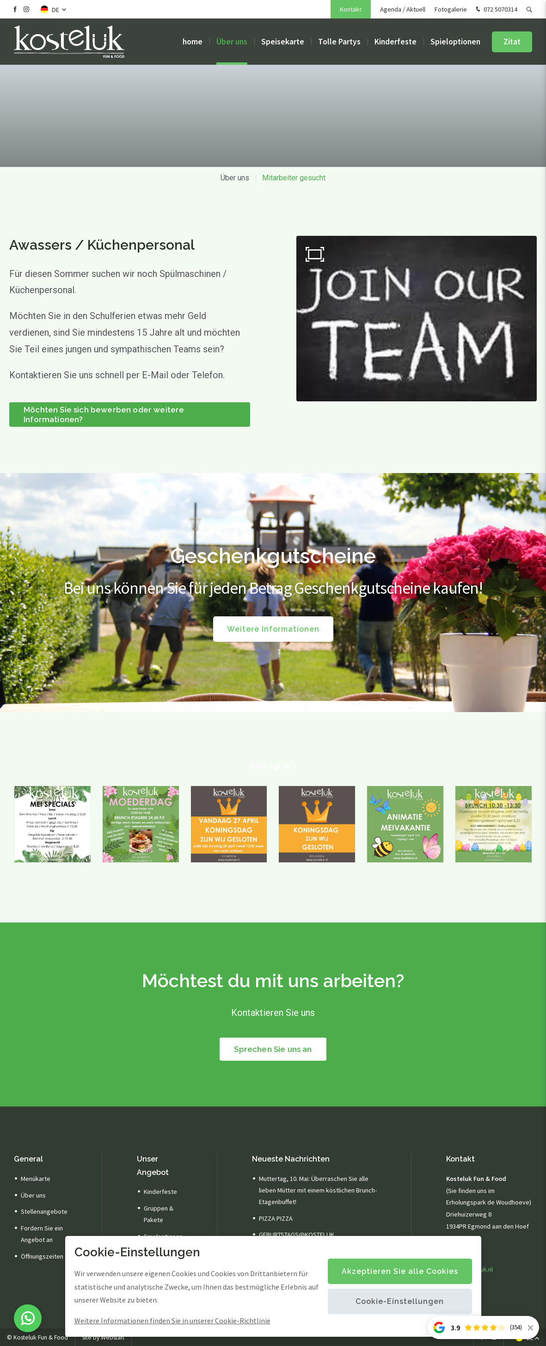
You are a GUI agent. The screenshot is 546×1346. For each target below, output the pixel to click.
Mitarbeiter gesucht (293, 177)
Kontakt (351, 9)
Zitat (512, 42)
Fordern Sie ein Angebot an (42, 1234)
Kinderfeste (395, 42)
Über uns (231, 42)
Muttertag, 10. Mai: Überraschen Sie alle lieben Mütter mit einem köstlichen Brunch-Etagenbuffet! (318, 1190)
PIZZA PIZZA (276, 1218)
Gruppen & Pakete (158, 1214)
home (192, 42)
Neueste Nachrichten (291, 1159)
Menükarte (35, 1178)
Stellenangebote (44, 1211)
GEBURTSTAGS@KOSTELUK (296, 1234)
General (28, 1159)
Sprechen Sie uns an (273, 1049)
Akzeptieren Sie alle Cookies (400, 1271)
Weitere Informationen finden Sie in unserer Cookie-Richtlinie (172, 1320)
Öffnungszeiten (42, 1256)
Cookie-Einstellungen (400, 1301)
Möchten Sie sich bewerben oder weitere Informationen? (104, 414)
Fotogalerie (451, 9)
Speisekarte (282, 42)
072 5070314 (495, 9)
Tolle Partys (339, 42)
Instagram (273, 765)
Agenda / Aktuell (402, 9)
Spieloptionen (455, 42)
